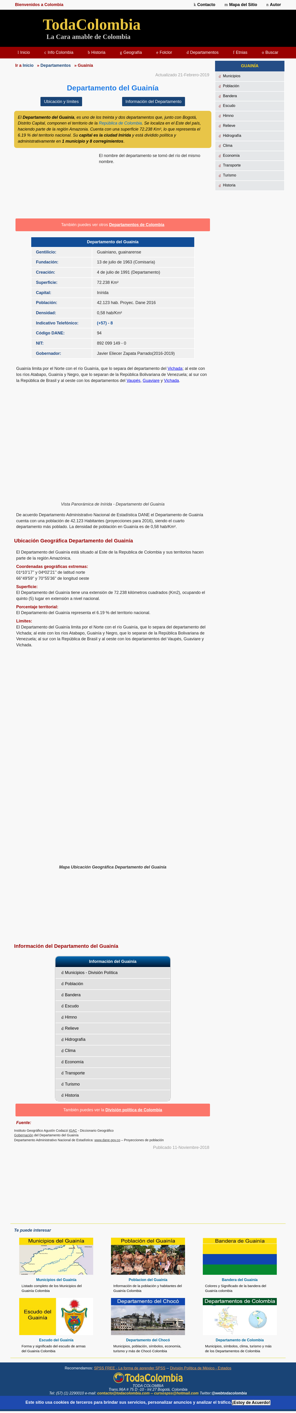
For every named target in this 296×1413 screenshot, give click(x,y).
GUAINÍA (250, 66)
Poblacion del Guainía (148, 1280)
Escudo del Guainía (56, 1340)
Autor (273, 4)
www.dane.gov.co (107, 1140)
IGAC (73, 1130)
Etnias (240, 52)
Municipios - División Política (90, 972)
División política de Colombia (133, 1110)
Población (72, 983)
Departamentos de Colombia (136, 224)
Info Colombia (58, 52)
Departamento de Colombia (240, 1340)
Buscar (270, 52)
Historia (96, 52)
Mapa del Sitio (241, 4)
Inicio (24, 52)
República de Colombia (120, 123)
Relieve (70, 1028)
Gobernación (23, 1135)
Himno (69, 1017)
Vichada (174, 368)
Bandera (71, 995)
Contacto (204, 4)
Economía (73, 1062)
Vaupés (133, 380)
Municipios (229, 76)
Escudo (70, 1006)
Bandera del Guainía (240, 1280)
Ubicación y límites (61, 101)
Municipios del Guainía (56, 1280)
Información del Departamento (154, 101)
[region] (54, 184)
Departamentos (203, 52)
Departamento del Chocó (148, 1340)
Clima (69, 1050)
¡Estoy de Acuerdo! (251, 1402)
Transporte (73, 1073)
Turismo (71, 1084)
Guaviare (151, 380)
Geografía (131, 52)
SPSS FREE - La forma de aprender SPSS (130, 1368)
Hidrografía (74, 1039)
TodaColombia (92, 24)
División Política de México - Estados (200, 1368)
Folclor (164, 52)
